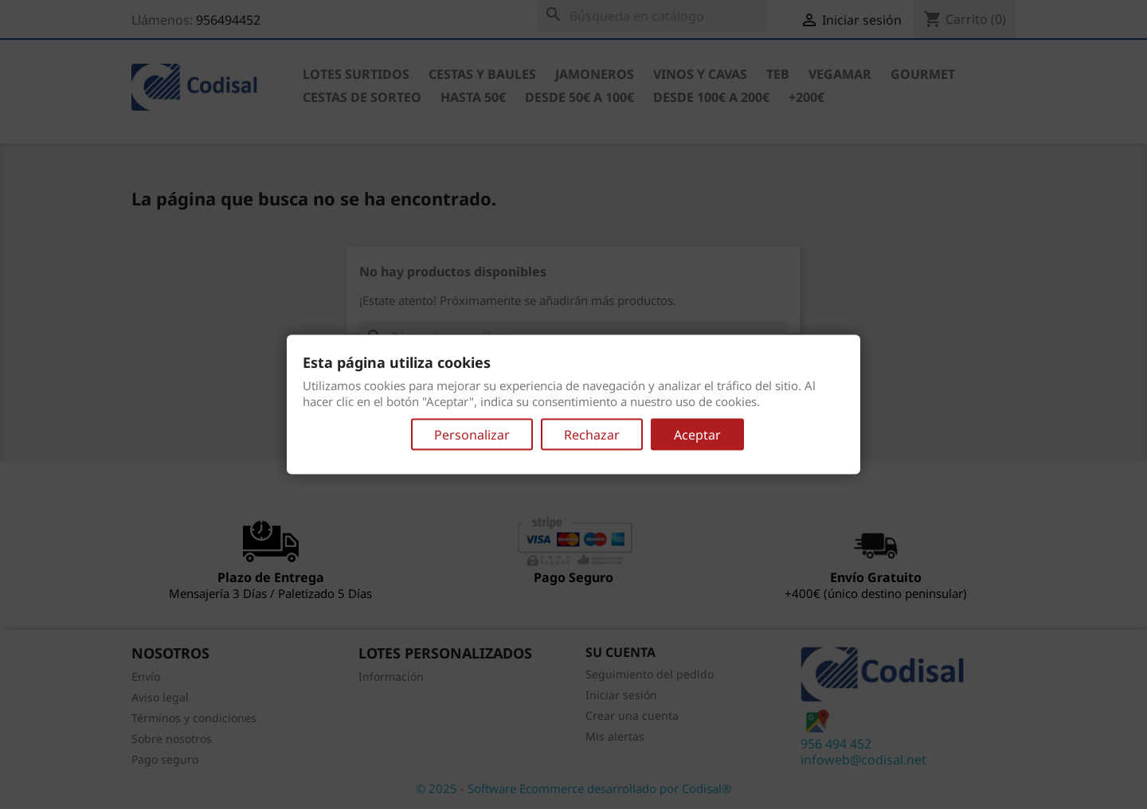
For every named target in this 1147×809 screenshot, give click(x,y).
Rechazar (592, 434)
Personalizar (472, 434)
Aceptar (697, 434)
